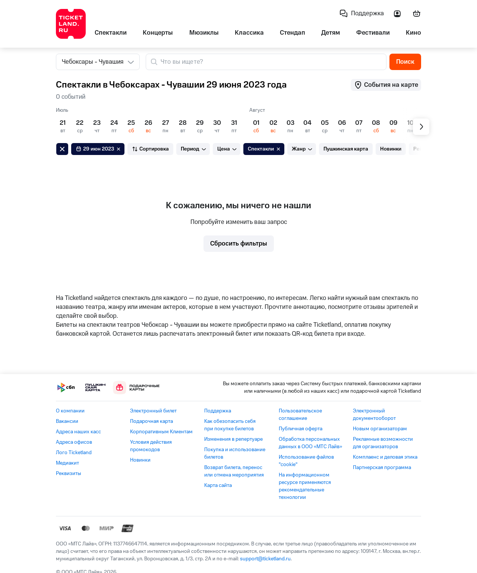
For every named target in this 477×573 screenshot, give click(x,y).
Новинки (140, 460)
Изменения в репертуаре (233, 439)
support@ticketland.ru (265, 559)
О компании (70, 411)
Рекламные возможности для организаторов (383, 443)
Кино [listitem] (413, 32)
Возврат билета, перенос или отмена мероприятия (234, 471)
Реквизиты (68, 473)
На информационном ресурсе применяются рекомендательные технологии (305, 486)
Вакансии (67, 421)
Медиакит (67, 463)
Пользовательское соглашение (300, 414)
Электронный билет (153, 411)
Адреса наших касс (78, 432)
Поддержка (217, 411)
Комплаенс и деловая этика (385, 457)
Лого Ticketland (74, 452)
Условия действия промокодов (151, 446)
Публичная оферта (300, 429)
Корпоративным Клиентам (161, 432)
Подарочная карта (151, 421)
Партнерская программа (382, 467)
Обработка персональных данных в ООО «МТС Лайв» (310, 443)
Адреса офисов (74, 442)
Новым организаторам (380, 429)
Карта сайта (218, 485)
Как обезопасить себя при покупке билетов (230, 425)
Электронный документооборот (374, 414)
